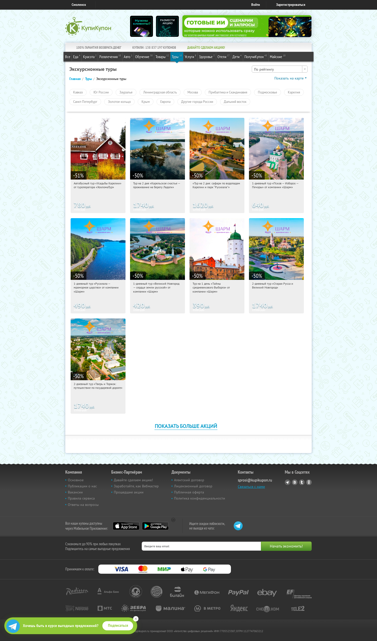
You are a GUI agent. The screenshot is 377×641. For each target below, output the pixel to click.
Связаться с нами (251, 486)
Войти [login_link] (255, 5)
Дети (237, 56)
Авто (128, 56)
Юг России (101, 92)
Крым (146, 102)
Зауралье (126, 92)
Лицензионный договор (193, 486)
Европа (165, 102)
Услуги (190, 56)
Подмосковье (267, 92)
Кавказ (78, 92)
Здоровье (207, 56)
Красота (90, 56)
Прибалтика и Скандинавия (228, 92)
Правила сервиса (81, 498)
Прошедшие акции (129, 492)
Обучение (144, 56)
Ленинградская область (160, 92)
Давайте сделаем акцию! (133, 480)
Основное (76, 480)
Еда (76, 56)
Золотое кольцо (119, 102)
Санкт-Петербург (85, 102)
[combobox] (280, 69)
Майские (278, 56)
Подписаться (118, 625)
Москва (192, 92)
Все (67, 56)
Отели (223, 56)
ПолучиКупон (255, 56)
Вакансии (75, 492)
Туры (177, 56)
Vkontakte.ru (294, 482)
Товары (162, 56)
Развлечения (110, 56)
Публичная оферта (189, 492)
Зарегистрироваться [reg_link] (290, 5)
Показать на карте (289, 78)
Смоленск (79, 5)
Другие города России (197, 102)
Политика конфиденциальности (199, 498)
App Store (126, 526)
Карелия (294, 92)
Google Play (155, 526)
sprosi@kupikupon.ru (255, 480)
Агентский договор (189, 480)
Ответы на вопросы (83, 504)
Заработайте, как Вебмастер (136, 486)
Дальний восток (235, 102)
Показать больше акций (186, 426)
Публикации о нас (82, 486)
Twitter (302, 482)
